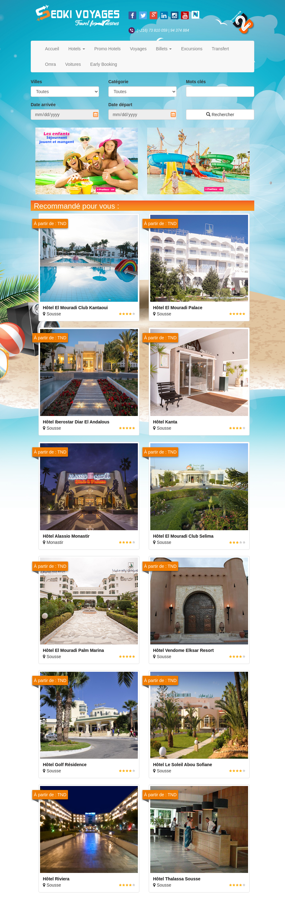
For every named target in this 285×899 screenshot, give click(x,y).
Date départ (120, 104)
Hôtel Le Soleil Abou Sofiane (182, 764)
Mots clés (196, 81)
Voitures (73, 64)
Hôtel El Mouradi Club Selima (183, 536)
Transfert (220, 48)
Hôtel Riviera (56, 878)
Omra (50, 64)
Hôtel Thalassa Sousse (177, 878)
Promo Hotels (107, 48)
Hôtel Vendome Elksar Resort (183, 650)
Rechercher (220, 114)
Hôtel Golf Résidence (65, 764)
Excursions (191, 48)
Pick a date (95, 114)
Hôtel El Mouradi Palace (177, 307)
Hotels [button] (76, 48)
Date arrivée (43, 104)
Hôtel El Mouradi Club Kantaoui (75, 307)
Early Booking (103, 64)
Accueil (52, 48)
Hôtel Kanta (165, 421)
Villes (36, 81)
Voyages (138, 48)
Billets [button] (164, 48)
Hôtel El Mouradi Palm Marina (73, 650)
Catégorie (118, 81)
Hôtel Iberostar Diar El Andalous (76, 421)
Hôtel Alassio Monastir (66, 536)
